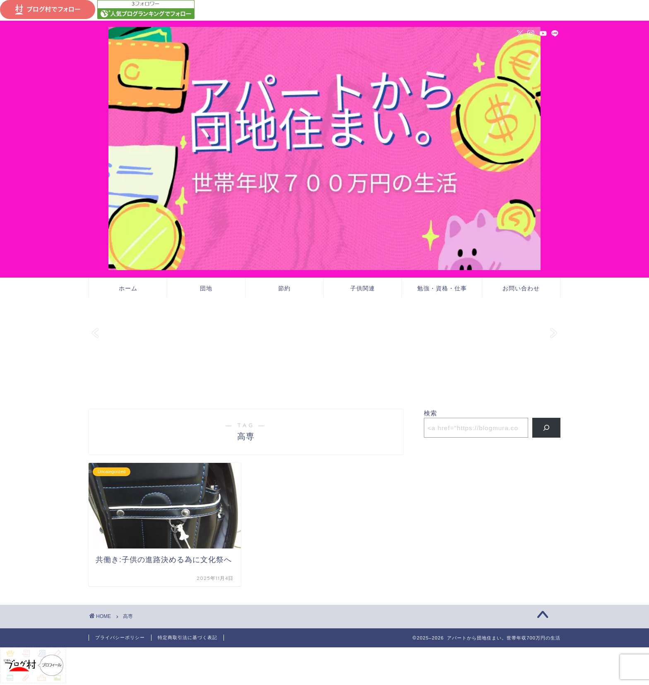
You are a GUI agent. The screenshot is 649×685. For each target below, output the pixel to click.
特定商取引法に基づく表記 (187, 637)
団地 (206, 288)
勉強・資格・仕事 (442, 288)
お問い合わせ (521, 288)
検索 (430, 413)
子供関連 (362, 288)
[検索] (546, 428)
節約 (284, 288)
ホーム (128, 288)
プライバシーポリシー (120, 637)
